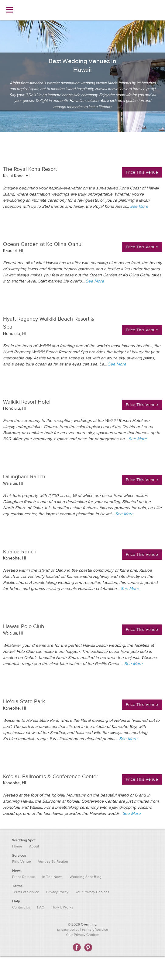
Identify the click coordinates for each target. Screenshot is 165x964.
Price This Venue (142, 172)
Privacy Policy (57, 892)
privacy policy (68, 929)
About (34, 846)
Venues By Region (53, 861)
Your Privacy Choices (83, 935)
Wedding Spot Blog (85, 877)
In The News (52, 877)
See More (139, 206)
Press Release (23, 877)
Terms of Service (25, 892)
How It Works (62, 907)
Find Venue (21, 861)
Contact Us (21, 907)
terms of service (95, 929)
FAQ (40, 907)
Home (17, 846)
